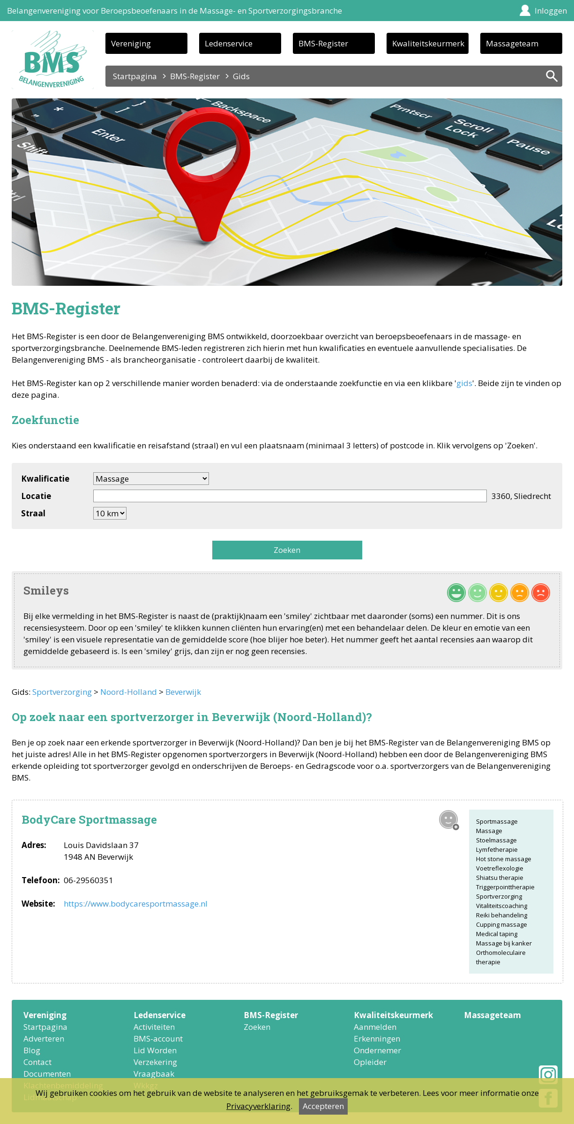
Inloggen (551, 10)
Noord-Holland (128, 691)
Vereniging (131, 43)
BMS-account (158, 1038)
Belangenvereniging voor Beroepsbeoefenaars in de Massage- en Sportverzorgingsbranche (174, 10)
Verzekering (155, 1062)
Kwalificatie (45, 478)
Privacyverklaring (258, 1106)
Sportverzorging (62, 691)
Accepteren (323, 1106)
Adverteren (43, 1038)
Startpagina (135, 76)
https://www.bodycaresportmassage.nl (136, 903)
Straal (33, 513)
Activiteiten (154, 1026)
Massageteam (512, 43)
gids (464, 383)
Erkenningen (377, 1038)
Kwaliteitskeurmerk (428, 43)
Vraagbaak (154, 1073)
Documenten (47, 1073)
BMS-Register (323, 43)
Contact (37, 1062)
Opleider (370, 1062)
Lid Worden (155, 1050)
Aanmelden (375, 1026)
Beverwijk (183, 691)
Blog (31, 1050)
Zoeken (287, 549)
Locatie (36, 496)
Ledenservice (229, 43)
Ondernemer (377, 1050)
